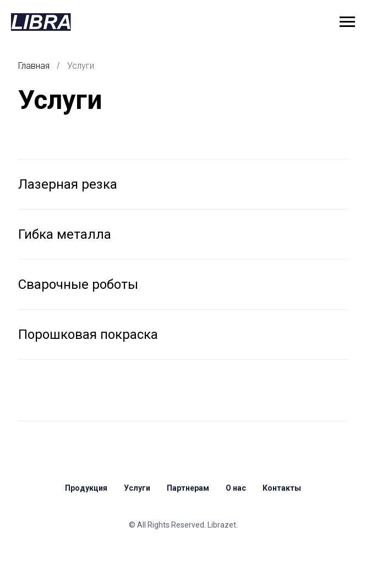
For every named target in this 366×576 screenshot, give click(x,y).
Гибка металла (64, 234)
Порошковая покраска (88, 334)
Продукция (86, 488)
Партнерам (188, 488)
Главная (34, 66)
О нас (236, 488)
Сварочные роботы (78, 284)
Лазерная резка (67, 184)
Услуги (80, 66)
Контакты (282, 488)
